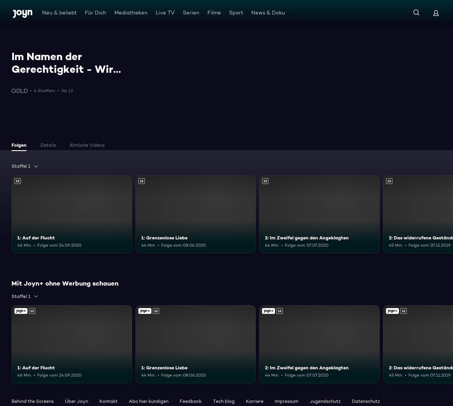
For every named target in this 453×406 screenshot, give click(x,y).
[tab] (20, 146)
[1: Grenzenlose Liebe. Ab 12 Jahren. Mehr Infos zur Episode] (195, 214)
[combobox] (25, 166)
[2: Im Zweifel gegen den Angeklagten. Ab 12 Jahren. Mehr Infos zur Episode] (319, 214)
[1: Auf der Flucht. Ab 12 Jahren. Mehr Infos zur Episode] (72, 214)
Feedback (191, 401)
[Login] (436, 13)
